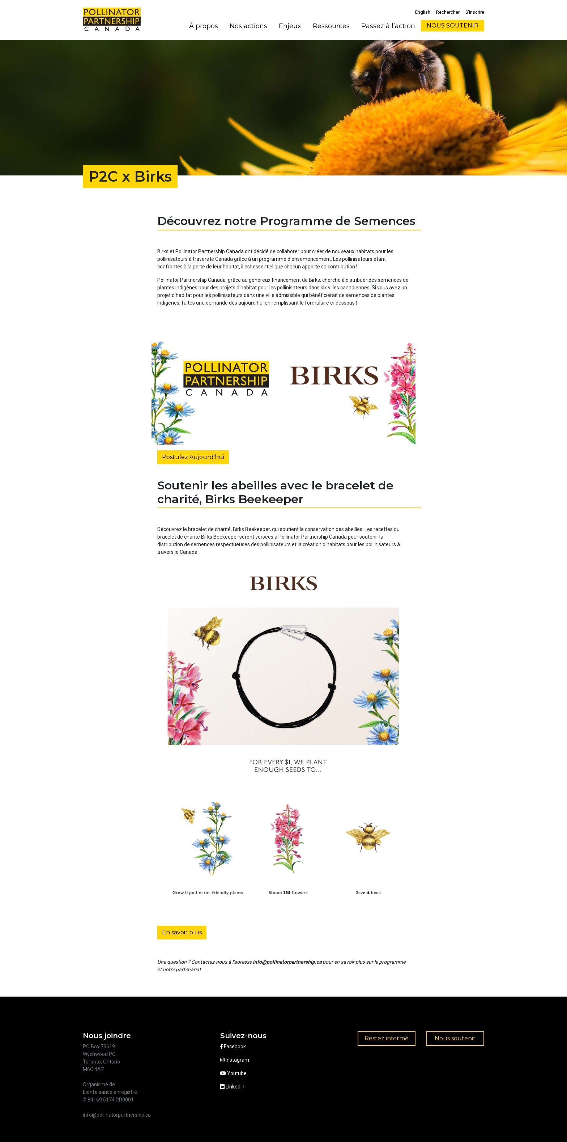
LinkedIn (232, 1087)
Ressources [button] (331, 26)
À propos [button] (203, 26)
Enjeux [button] (290, 26)
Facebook (233, 1046)
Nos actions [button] (248, 26)
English (422, 12)
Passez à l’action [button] (388, 26)
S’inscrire (474, 12)
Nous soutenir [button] (455, 1038)
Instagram (234, 1060)
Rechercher (448, 12)
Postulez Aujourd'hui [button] (193, 457)
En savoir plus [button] (182, 932)
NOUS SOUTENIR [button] (452, 25)
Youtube (233, 1073)
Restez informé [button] (386, 1038)
